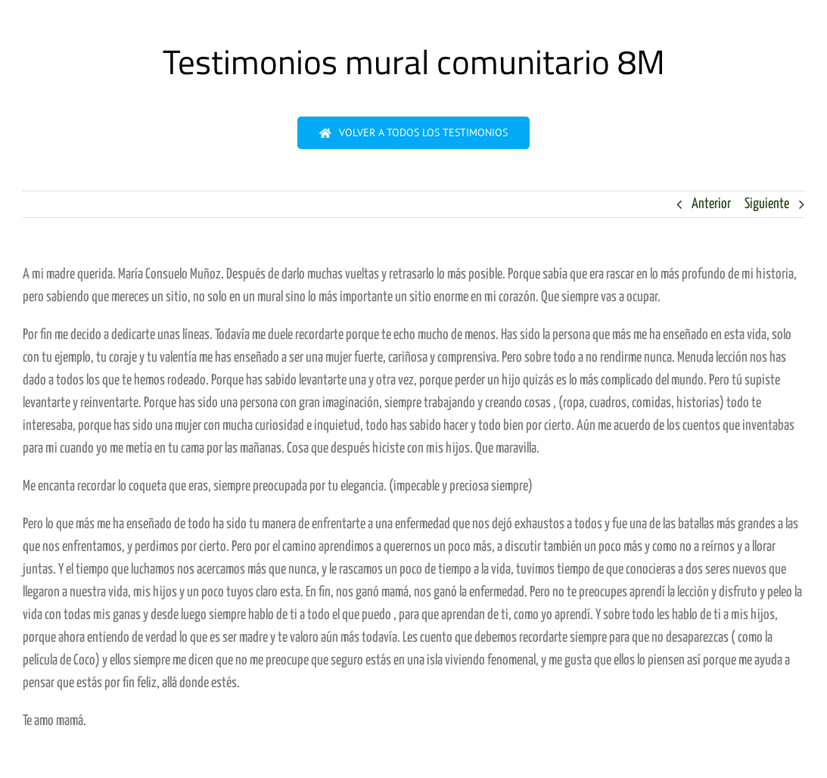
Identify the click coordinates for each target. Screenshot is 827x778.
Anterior (711, 204)
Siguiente (767, 204)
